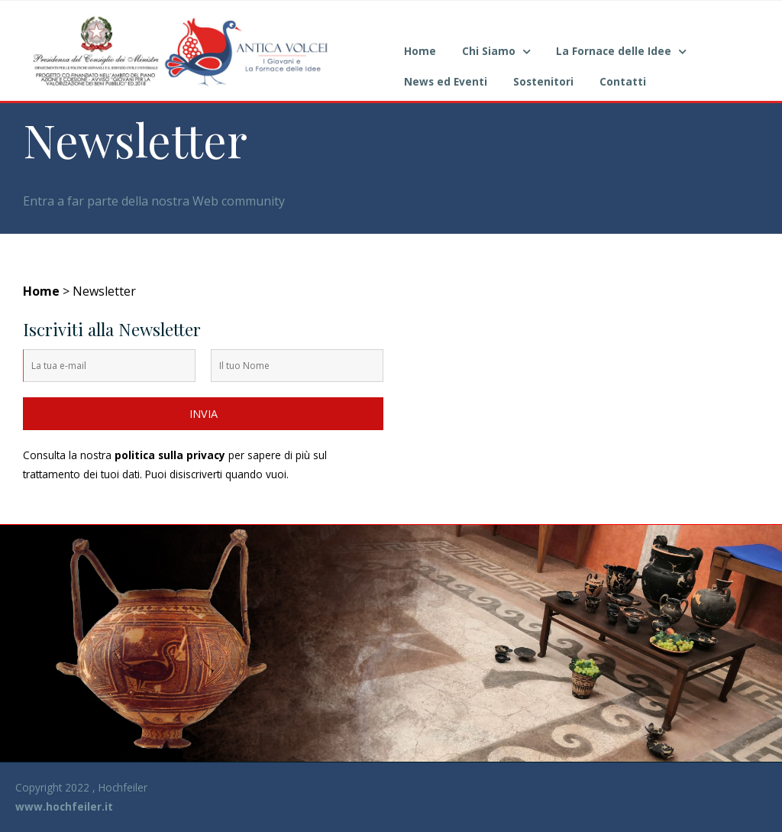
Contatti (622, 81)
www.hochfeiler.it (64, 806)
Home (420, 51)
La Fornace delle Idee (613, 51)
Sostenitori (543, 81)
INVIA (203, 413)
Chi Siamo (488, 51)
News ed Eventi (445, 81)
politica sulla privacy (170, 455)
